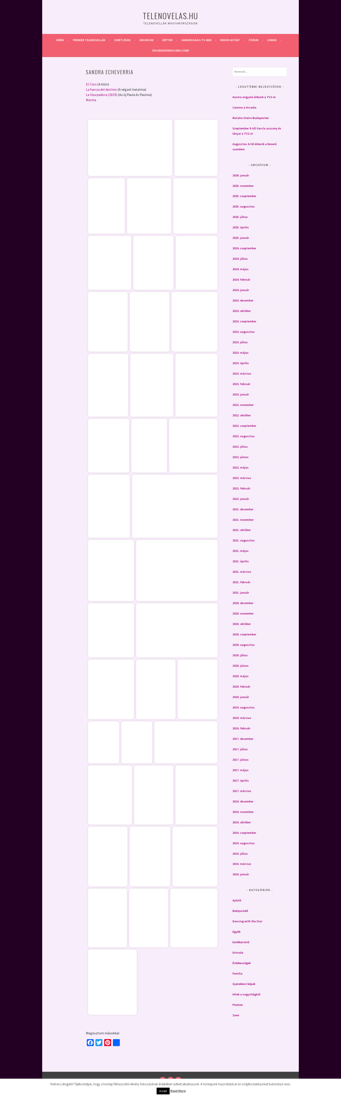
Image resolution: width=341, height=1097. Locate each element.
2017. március (241, 791)
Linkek (272, 40)
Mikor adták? (230, 40)
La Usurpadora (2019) (101, 94)
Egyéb (236, 932)
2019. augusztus (243, 707)
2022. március (241, 478)
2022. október (241, 415)
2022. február (241, 488)
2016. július (240, 854)
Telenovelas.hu (170, 15)
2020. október (241, 624)
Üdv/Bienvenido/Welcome (170, 50)
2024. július (240, 259)
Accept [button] (163, 1091)
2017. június (240, 760)
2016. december (242, 801)
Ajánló (236, 900)
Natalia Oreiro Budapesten (250, 118)
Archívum (146, 40)
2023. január (240, 394)
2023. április (240, 363)
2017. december (242, 739)
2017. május (240, 770)
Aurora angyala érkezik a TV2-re (254, 97)
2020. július (240, 655)
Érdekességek (241, 963)
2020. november (243, 613)
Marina (91, 100)
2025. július (240, 217)
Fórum (253, 40)
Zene (235, 1015)
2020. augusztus (243, 645)
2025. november (243, 186)
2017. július (240, 749)
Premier (237, 1005)
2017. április (240, 780)
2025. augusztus (243, 206)
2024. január (240, 290)
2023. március (241, 373)
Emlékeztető (240, 942)
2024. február (241, 279)
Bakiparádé (240, 911)
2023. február (241, 384)
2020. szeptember (244, 634)
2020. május (240, 676)
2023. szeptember (244, 321)
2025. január (240, 238)
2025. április (240, 227)
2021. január (240, 593)
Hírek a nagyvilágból (246, 994)
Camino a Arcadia (244, 107)
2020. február (241, 686)
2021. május (240, 551)
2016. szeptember (244, 833)
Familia (237, 973)
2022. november (243, 405)
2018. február (241, 728)
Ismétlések (122, 40)
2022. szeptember (244, 426)
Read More (178, 1091)
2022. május (240, 467)
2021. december (242, 509)
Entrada (237, 953)
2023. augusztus (243, 332)
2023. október (241, 311)
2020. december (242, 603)
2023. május (240, 353)
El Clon (91, 84)
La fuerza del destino (101, 89)
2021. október (241, 530)
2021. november (243, 520)
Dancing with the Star (247, 921)
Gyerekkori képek (243, 984)
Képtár (167, 40)
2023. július (240, 342)
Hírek (60, 40)
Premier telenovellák (89, 40)
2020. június (240, 666)
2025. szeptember (244, 196)
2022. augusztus (243, 436)
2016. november (243, 812)
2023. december (242, 300)
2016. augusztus (243, 843)
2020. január (240, 697)
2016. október (241, 822)
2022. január (240, 499)
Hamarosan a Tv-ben (196, 40)
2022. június (240, 457)
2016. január (240, 874)
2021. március (241, 572)
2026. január (240, 175)
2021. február (241, 582)
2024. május (240, 269)
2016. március (241, 864)
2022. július (240, 447)
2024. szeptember (244, 248)
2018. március (241, 718)
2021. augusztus (243, 540)
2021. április (240, 561)
